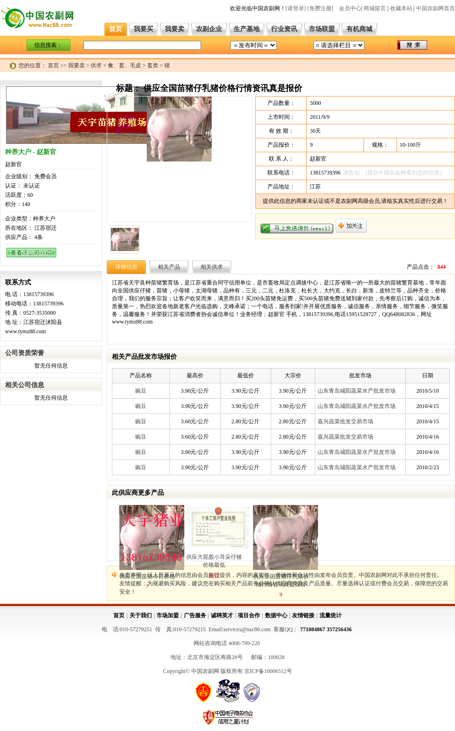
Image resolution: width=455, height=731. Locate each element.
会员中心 (350, 8)
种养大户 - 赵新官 (30, 152)
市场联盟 (322, 29)
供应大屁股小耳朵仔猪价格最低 (214, 561)
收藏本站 (401, 8)
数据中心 (276, 615)
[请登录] (296, 8)
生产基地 (247, 29)
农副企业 (209, 29)
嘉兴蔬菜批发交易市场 (345, 421)
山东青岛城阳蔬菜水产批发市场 (357, 391)
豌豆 (140, 391)
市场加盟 (167, 615)
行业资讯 (284, 29)
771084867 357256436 (326, 629)
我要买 (143, 29)
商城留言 (375, 8)
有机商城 (359, 29)
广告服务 (195, 615)
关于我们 (141, 615)
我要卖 (174, 29)
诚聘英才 (222, 615)
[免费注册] (320, 8)
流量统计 (330, 615)
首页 (115, 29)
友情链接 (303, 615)
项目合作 (249, 615)
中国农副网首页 (435, 8)
